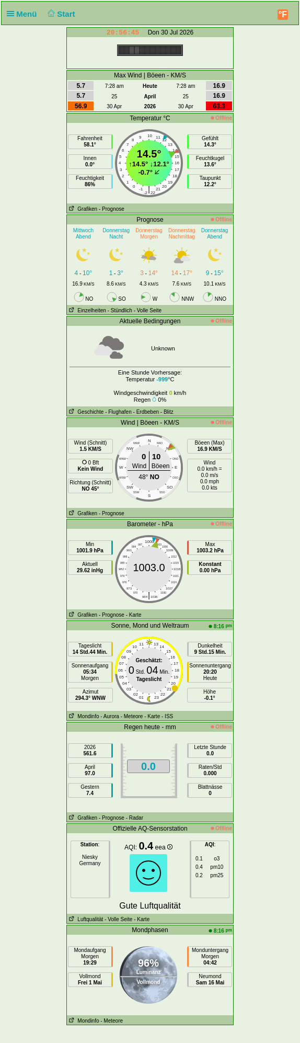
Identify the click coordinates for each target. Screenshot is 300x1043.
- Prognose (111, 209)
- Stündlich (120, 310)
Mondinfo (83, 716)
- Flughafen (118, 412)
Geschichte (85, 412)
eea (163, 847)
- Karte (134, 615)
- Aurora (109, 716)
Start (60, 13)
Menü (24, 13)
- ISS (167, 716)
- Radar (134, 818)
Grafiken (82, 209)
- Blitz (167, 412)
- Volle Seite (147, 310)
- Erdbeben (146, 412)
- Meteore (132, 716)
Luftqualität (85, 919)
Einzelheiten (86, 310)
